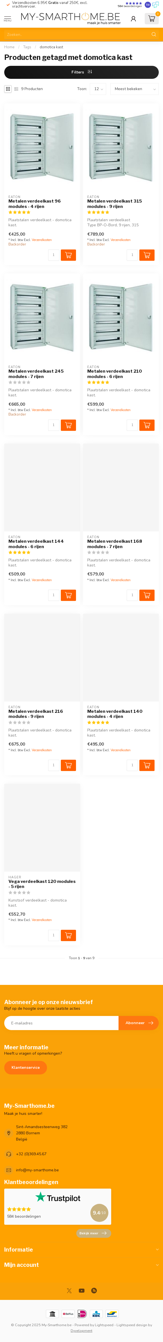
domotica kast (51, 47)
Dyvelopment (81, 1330)
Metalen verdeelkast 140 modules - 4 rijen (114, 714)
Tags (27, 47)
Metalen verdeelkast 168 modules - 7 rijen (114, 544)
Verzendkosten (42, 240)
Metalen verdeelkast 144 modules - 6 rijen (36, 544)
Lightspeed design (132, 1325)
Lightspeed (104, 1325)
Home (9, 47)
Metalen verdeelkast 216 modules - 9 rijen (35, 714)
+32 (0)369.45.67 (31, 1154)
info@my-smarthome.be (37, 1170)
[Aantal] (53, 255)
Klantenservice (26, 1067)
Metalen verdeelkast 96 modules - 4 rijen (34, 204)
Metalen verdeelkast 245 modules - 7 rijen (36, 374)
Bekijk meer (92, 1233)
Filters (82, 72)
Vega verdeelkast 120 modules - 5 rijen (42, 884)
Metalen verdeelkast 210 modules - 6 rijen (114, 374)
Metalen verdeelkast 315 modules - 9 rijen (114, 204)
